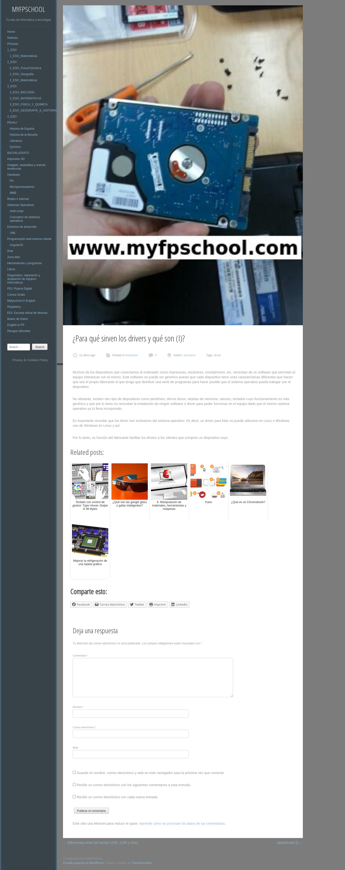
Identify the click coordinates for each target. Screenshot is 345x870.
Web (75, 747)
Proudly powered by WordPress (83, 863)
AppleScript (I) (290, 843)
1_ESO (12, 50)
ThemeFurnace (141, 863)
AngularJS (16, 245)
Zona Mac (13, 257)
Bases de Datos (17, 319)
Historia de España (22, 128)
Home (11, 31)
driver (217, 355)
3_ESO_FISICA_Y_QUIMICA (29, 104)
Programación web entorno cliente (29, 239)
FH (12, 180)
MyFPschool (28, 9)
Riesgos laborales (18, 331)
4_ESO (12, 116)
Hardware (13, 174)
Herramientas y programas (24, 263)
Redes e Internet (18, 199)
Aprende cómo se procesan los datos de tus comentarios (182, 823)
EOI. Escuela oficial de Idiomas (27, 313)
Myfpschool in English (21, 300)
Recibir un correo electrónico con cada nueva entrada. (117, 797)
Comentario (80, 655)
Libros (11, 269)
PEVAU (12, 122)
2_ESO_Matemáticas (23, 80)
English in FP (15, 325)
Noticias (12, 38)
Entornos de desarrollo (22, 227)
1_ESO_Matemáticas (23, 56)
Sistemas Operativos (20, 205)
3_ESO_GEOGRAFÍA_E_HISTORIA (33, 110)
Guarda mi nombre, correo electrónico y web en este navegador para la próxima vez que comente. (151, 773)
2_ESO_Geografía (22, 74)
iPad (10, 251)
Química (15, 147)
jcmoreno (189, 355)
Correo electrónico (84, 727)
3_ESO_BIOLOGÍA (22, 92)
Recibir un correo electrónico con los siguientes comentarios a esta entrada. (134, 785)
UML (13, 233)
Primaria (12, 44)
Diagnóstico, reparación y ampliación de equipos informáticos (23, 279)
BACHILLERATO (18, 153)
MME (13, 193)
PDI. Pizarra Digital (19, 288)
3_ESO (12, 86)
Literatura (16, 140)
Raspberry (14, 306)
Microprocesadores (22, 187)
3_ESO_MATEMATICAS (25, 98)
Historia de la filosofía (24, 134)
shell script (17, 211)
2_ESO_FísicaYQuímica (25, 68)
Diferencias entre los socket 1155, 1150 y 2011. (101, 843)
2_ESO (12, 62)
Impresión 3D (15, 159)
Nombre (78, 706)
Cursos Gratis (16, 294)
